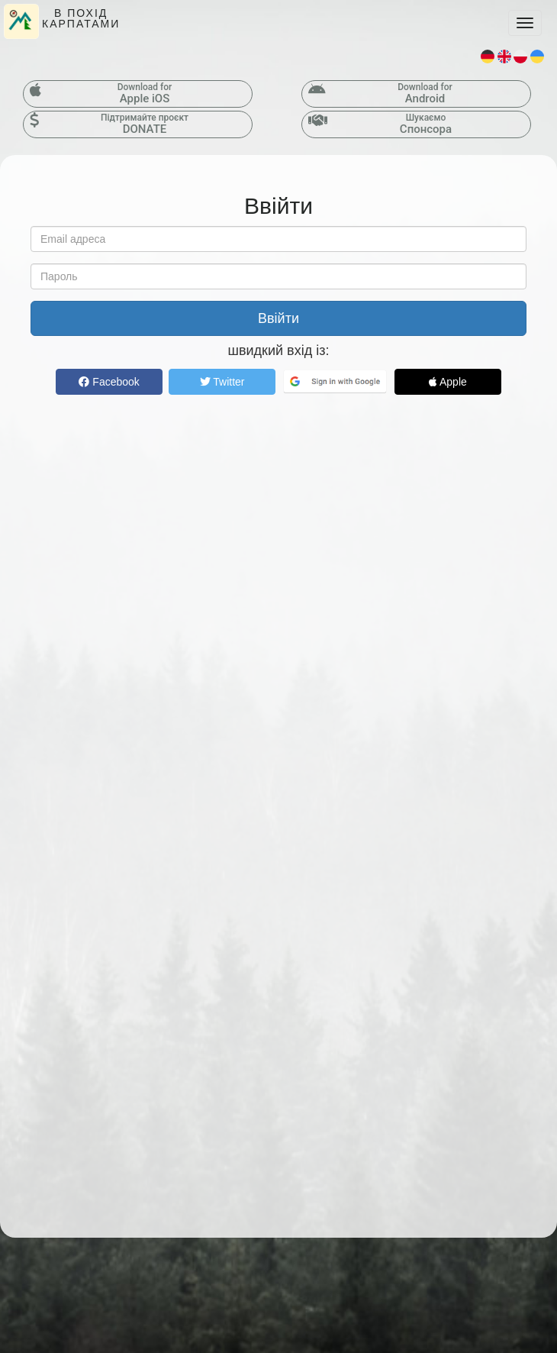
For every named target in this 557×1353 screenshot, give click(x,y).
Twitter (222, 382)
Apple (448, 382)
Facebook (109, 382)
